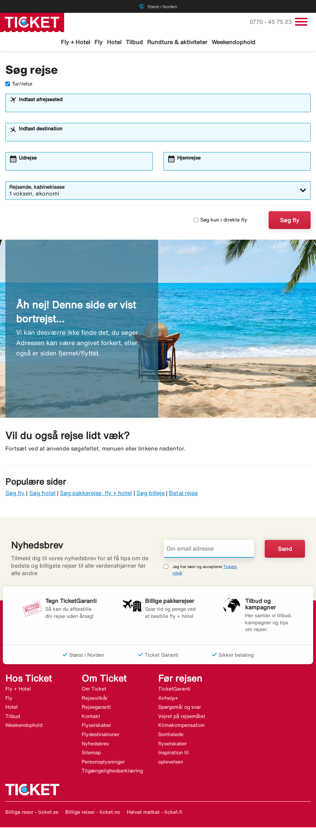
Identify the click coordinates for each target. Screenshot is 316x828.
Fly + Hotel (75, 42)
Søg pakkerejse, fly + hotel (96, 494)
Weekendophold (233, 42)
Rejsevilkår (95, 698)
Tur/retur (18, 84)
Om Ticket (94, 689)
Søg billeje (150, 494)
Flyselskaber (96, 726)
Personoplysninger (103, 762)
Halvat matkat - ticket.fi (154, 812)
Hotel (114, 42)
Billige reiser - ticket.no (92, 812)
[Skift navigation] (301, 21)
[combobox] (163, 107)
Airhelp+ (168, 698)
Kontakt (91, 716)
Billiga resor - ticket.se (31, 812)
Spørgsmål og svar (179, 707)
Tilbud (134, 42)
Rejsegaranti (96, 707)
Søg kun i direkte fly (220, 220)
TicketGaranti (174, 689)
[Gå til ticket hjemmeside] (32, 22)
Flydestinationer (100, 735)
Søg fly (289, 221)
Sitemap (91, 753)
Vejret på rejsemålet (181, 716)
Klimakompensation (181, 726)
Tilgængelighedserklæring (112, 771)
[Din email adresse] (209, 549)
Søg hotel (42, 494)
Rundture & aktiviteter (177, 42)
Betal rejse (183, 494)
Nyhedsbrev (95, 744)
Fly (98, 42)
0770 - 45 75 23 (271, 22)
